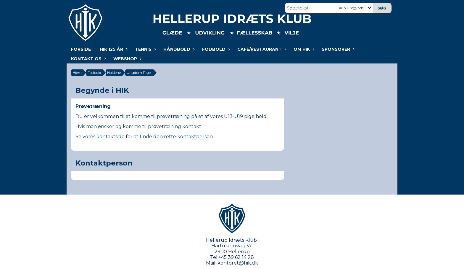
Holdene (114, 72)
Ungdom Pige (139, 72)
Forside (81, 49)
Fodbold (215, 49)
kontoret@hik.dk (238, 263)
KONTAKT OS (87, 58)
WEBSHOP (126, 58)
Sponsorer (337, 49)
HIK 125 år (113, 49)
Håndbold (178, 49)
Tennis (144, 49)
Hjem (77, 72)
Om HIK (303, 49)
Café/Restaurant (261, 49)
